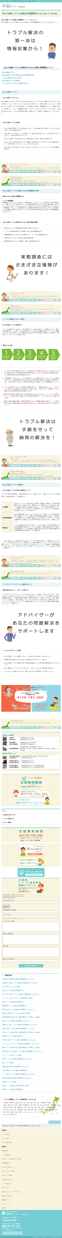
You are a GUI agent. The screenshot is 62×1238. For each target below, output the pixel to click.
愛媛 (29, 1109)
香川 (25, 1109)
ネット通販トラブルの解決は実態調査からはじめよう (18, 1074)
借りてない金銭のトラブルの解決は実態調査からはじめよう (21, 994)
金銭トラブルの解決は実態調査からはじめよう (16, 1021)
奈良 (32, 1107)
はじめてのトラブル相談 (8, 1171)
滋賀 (35, 1107)
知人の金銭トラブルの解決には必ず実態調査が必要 (18, 75)
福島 (38, 1102)
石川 (45, 1105)
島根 (4, 1109)
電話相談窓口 (5, 1150)
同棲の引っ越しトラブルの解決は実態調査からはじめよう (20, 1024)
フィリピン (31, 1112)
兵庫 (39, 1107)
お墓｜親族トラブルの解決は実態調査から (15, 1070)
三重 (15, 1107)
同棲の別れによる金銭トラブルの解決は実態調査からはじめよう (22, 1051)
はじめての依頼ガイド (8, 1167)
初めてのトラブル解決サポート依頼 (11, 1159)
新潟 (31, 1105)
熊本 (4, 1112)
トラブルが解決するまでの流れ (12, 77)
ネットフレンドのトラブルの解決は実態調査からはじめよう (21, 1043)
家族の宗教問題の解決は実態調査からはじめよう (17, 1078)
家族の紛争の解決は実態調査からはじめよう (16, 1066)
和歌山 (43, 1107)
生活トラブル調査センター (10, 1114)
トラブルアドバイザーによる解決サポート (15, 83)
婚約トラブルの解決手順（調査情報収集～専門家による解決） (21, 1047)
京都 (29, 1107)
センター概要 (6, 822)
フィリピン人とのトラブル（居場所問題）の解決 (17, 998)
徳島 (32, 1109)
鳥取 (54, 1107)
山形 (35, 1102)
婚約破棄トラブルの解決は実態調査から (14, 1005)
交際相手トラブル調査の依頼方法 (12, 1036)
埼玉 (57, 1102)
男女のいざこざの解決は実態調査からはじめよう (17, 1059)
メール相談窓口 (6, 1155)
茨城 (16, 1105)
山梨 (38, 1105)
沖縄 (16, 1112)
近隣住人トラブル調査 (9, 1082)
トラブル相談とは (8, 818)
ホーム (4, 811)
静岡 (4, 1107)
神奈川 (5, 1105)
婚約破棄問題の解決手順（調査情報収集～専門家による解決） (21, 1017)
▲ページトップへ (54, 1122)
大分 (56, 1109)
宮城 (31, 1102)
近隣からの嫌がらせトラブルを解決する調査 (16, 1013)
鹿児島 (12, 1112)
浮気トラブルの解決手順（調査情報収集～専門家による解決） (21, 1032)
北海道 (17, 1102)
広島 (11, 1109)
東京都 (49, 1102)
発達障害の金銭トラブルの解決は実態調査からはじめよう (20, 983)
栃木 (12, 1105)
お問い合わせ (5, 1187)
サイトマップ (5, 1204)
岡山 (8, 1109)
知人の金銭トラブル (8, 72)
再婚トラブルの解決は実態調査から (13, 1089)
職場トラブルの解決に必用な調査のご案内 (15, 1085)
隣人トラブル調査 (7, 1063)
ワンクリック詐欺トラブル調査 (12, 1055)
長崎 (49, 1109)
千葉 (53, 1102)
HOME (4, 1125)
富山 (41, 1105)
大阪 (25, 1107)
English (4, 1208)
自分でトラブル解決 (7, 1175)
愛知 (8, 1107)
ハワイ (25, 1112)
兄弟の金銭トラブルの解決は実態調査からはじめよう (18, 1028)
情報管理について (6, 1200)
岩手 (24, 1102)
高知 (35, 1109)
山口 (15, 1109)
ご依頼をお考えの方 (9, 815)
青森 (21, 1102)
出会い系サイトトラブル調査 (11, 986)
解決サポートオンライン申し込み (11, 1191)
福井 (48, 1105)
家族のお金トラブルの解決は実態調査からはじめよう (18, 1009)
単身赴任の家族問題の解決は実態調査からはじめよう (18, 979)
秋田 (28, 1102)
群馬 (9, 1105)
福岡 (46, 1109)
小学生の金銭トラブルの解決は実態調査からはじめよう (19, 1040)
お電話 (9, 897)
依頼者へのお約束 (6, 1196)
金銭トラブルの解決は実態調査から (13, 990)
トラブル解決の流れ (7, 1142)
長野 (35, 1105)
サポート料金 (5, 1138)
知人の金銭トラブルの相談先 (11, 80)
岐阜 (11, 1107)
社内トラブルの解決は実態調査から (13, 1002)
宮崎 (8, 1112)
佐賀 (53, 1109)
